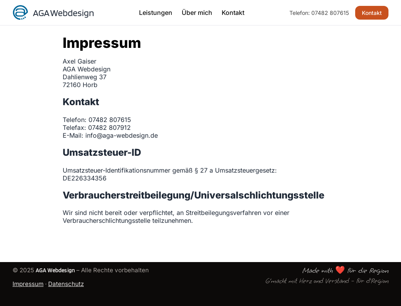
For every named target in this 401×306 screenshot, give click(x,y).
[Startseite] (53, 12)
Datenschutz (66, 284)
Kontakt (233, 12)
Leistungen (155, 12)
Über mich (197, 12)
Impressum (28, 284)
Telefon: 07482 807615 (319, 12)
